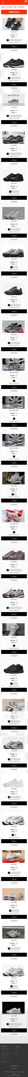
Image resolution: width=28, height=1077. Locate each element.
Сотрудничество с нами (6, 1057)
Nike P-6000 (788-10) (14, 410)
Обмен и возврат (4, 1055)
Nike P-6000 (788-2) (14, 372)
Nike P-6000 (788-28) (14, 448)
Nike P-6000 (14, 32)
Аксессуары (17, 1053)
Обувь (16, 1049)
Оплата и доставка (5, 1053)
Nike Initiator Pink (14, 524)
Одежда (16, 1051)
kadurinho (18, 1075)
